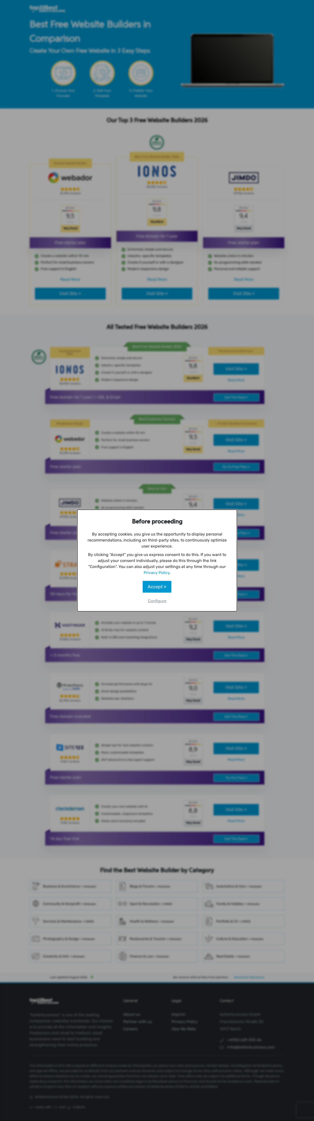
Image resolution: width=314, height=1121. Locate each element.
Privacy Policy (157, 572)
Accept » (157, 587)
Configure (157, 600)
